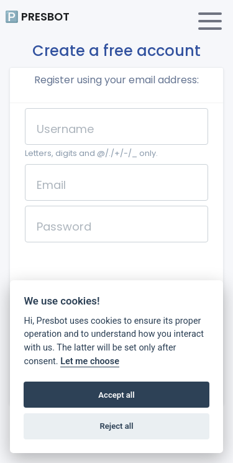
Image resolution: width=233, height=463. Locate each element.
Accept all (116, 395)
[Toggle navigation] (210, 21)
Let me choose (89, 361)
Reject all (116, 426)
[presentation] (119, 271)
